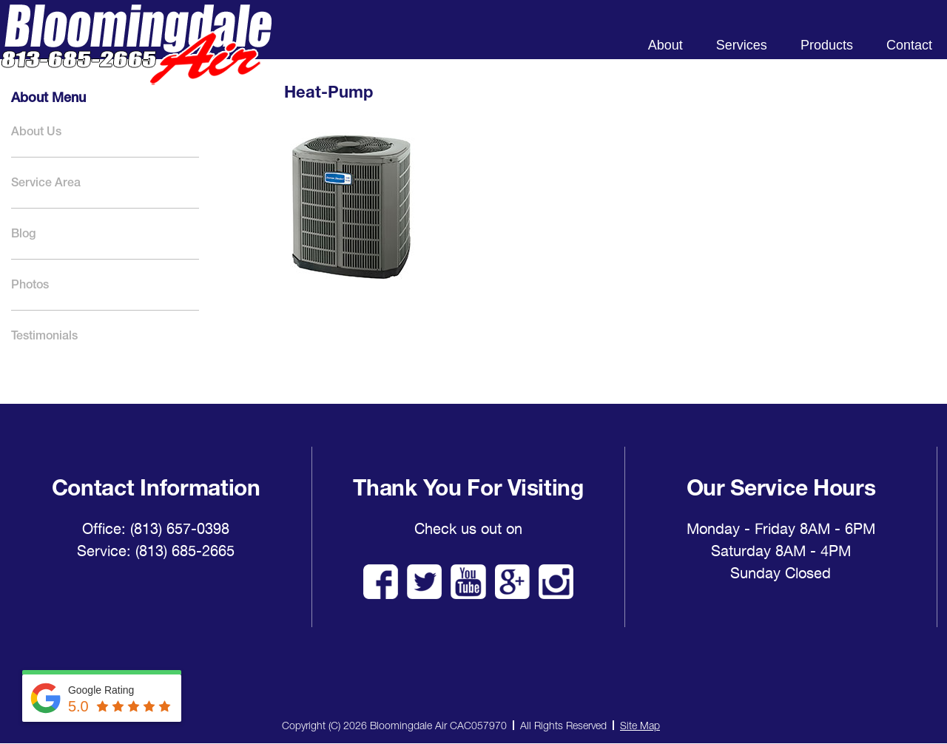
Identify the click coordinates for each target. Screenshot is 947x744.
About (665, 45)
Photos (30, 284)
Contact (909, 45)
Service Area (46, 182)
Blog (23, 233)
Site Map (640, 725)
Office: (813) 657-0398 (155, 529)
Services (741, 45)
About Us (36, 131)
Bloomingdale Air (136, 57)
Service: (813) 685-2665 (156, 551)
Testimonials (44, 335)
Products (827, 45)
